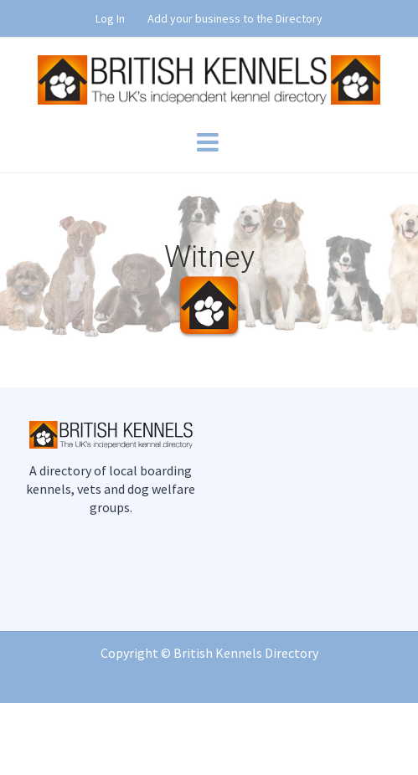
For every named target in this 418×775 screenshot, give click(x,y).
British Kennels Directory (245, 652)
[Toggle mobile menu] (209, 142)
